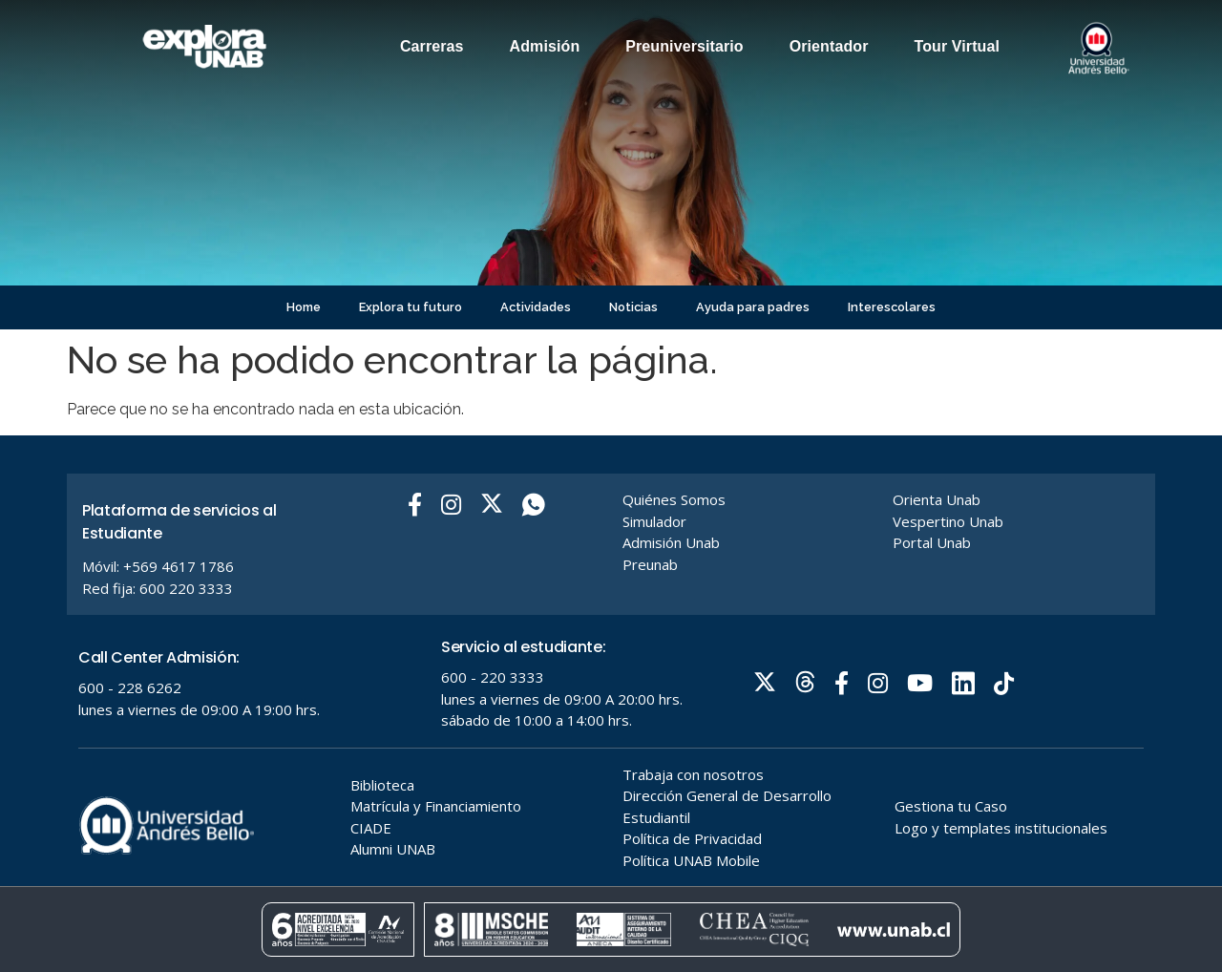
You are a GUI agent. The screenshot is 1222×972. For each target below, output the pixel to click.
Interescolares (892, 307)
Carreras (432, 46)
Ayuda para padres (753, 307)
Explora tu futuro (410, 307)
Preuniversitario (684, 46)
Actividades (535, 307)
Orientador (829, 46)
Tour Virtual (958, 46)
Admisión (545, 46)
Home (303, 307)
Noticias (633, 307)
